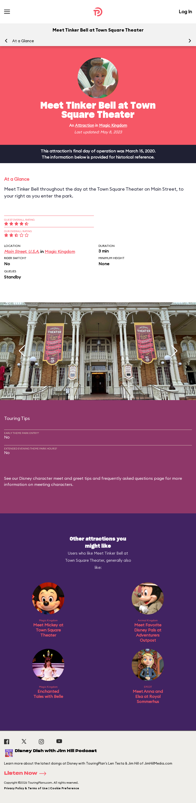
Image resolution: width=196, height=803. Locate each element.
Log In (185, 12)
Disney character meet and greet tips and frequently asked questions (86, 478)
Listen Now (27, 773)
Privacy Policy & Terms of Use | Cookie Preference (41, 788)
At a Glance (23, 40)
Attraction (84, 125)
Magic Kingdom (113, 125)
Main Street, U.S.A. (21, 251)
